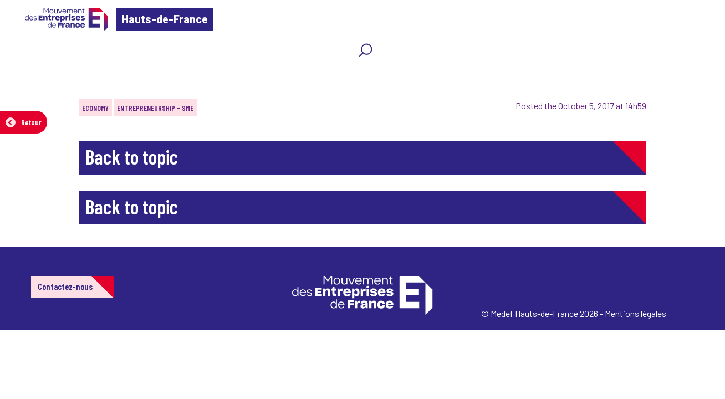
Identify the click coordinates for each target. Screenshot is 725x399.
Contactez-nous (65, 286)
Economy (95, 107)
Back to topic (131, 156)
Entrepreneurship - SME (155, 107)
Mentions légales (635, 313)
